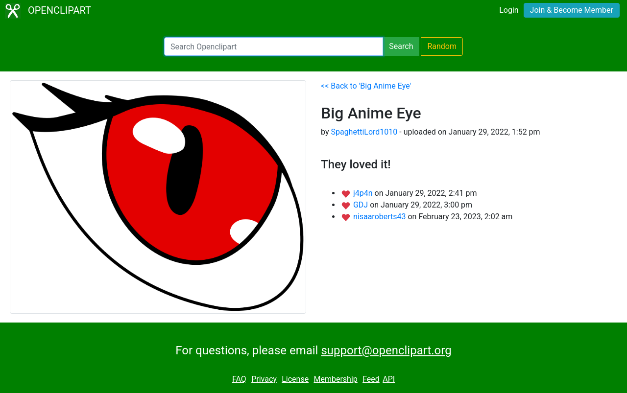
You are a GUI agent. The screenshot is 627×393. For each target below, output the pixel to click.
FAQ (239, 379)
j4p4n (364, 193)
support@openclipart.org (386, 350)
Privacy (264, 379)
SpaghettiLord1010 (364, 132)
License (295, 379)
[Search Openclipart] (273, 46)
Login (508, 10)
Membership (335, 379)
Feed (371, 379)
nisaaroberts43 (380, 216)
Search (401, 46)
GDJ (361, 204)
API (389, 379)
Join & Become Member (571, 10)
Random (442, 46)
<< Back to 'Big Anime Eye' (366, 86)
